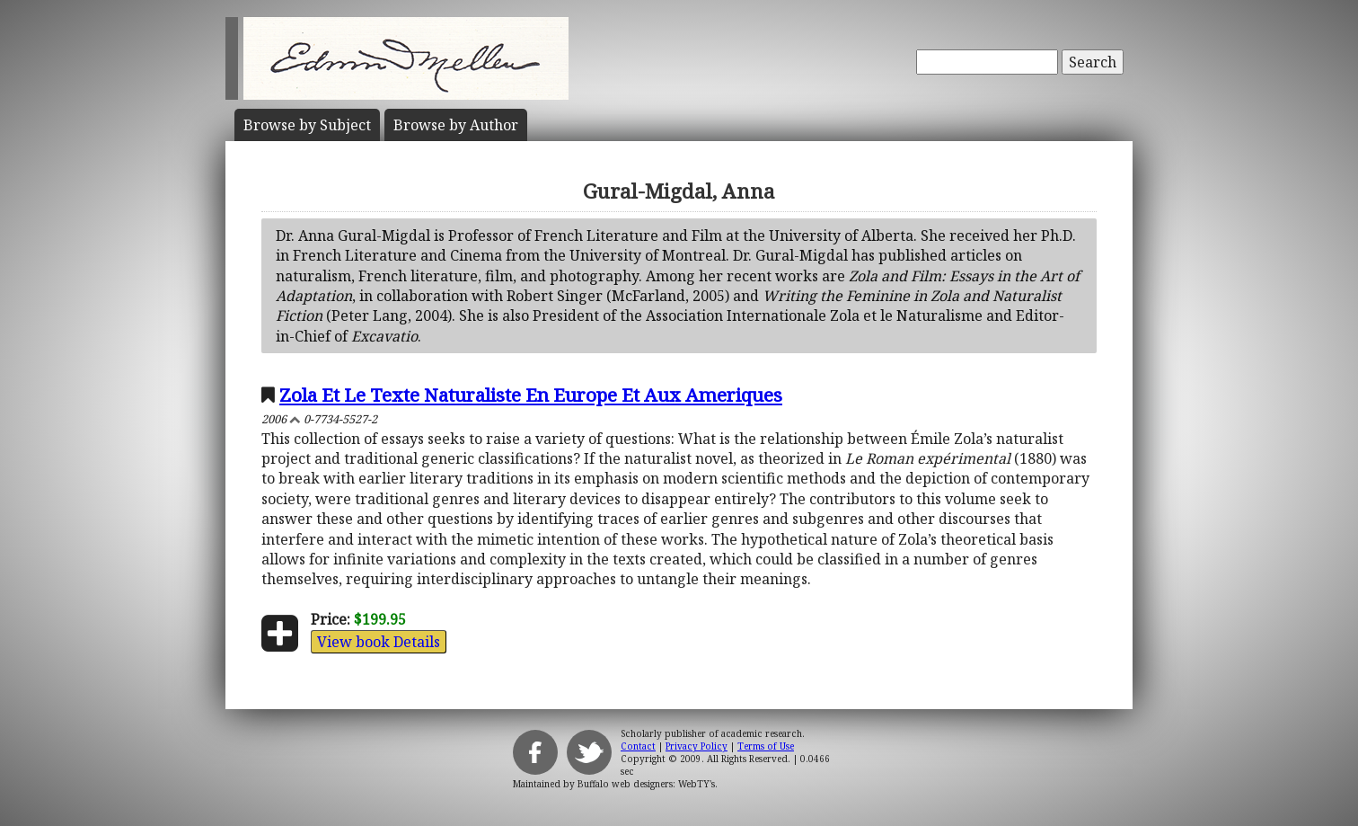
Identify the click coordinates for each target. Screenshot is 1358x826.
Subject (307, 125)
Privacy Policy (697, 746)
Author (455, 125)
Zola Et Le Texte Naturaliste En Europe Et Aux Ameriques (530, 394)
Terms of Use (765, 746)
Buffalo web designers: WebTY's (646, 783)
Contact (638, 746)
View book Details (378, 642)
